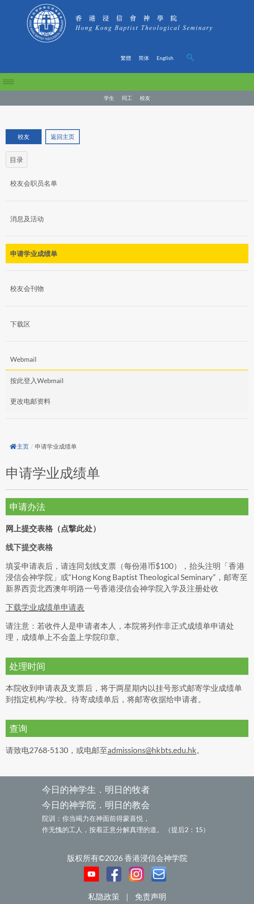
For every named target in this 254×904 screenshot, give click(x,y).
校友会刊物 (27, 288)
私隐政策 (104, 896)
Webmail (23, 359)
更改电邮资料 (30, 401)
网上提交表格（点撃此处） (53, 528)
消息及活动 (27, 219)
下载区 (20, 324)
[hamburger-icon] (8, 82)
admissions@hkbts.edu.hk (152, 750)
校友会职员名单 (33, 183)
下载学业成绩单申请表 (45, 607)
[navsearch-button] (190, 58)
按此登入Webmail (37, 380)
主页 (19, 446)
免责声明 (150, 896)
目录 (16, 159)
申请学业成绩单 (33, 253)
